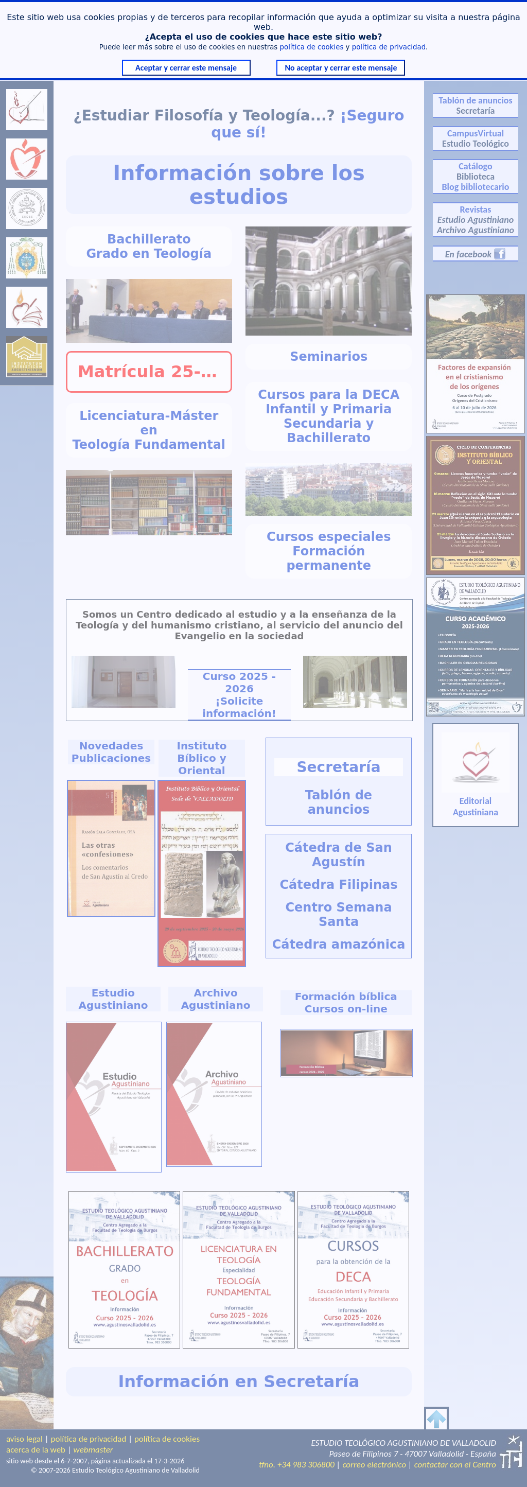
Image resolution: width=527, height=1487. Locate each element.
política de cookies (312, 47)
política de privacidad (389, 47)
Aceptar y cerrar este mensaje (186, 68)
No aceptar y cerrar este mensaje (341, 68)
